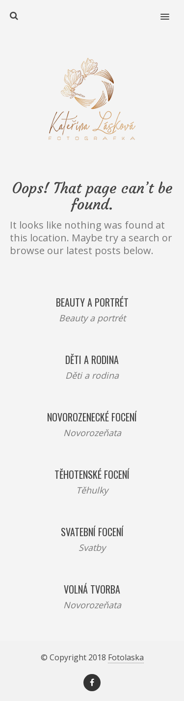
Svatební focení (92, 531)
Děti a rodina (92, 359)
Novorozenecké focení (92, 417)
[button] (170, 10)
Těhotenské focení (92, 474)
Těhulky (92, 490)
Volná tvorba (92, 589)
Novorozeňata (92, 433)
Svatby (92, 547)
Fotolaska (126, 657)
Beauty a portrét (92, 302)
